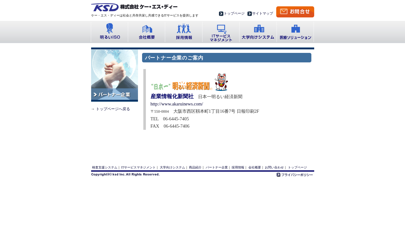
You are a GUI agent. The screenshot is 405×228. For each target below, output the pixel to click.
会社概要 (146, 32)
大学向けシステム (258, 32)
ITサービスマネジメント (138, 167)
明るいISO (109, 32)
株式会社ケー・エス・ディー (134, 7)
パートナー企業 (217, 167)
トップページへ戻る (113, 109)
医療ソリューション (296, 32)
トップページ (234, 13)
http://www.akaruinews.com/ (177, 103)
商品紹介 (195, 167)
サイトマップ (262, 13)
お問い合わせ (274, 167)
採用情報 (183, 32)
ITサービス (220, 32)
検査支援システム (104, 167)
